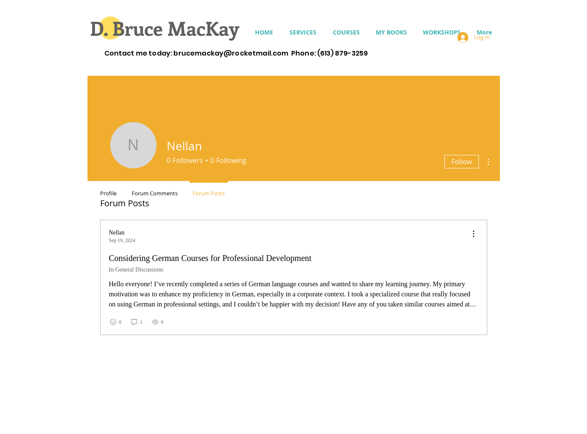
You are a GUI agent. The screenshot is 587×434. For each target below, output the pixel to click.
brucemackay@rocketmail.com (230, 53)
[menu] (473, 234)
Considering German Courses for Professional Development (210, 258)
